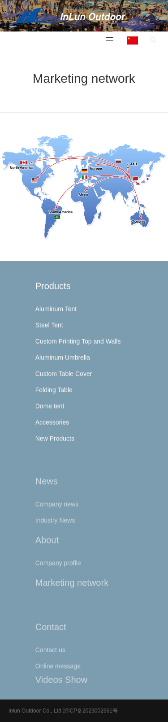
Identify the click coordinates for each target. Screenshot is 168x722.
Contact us (50, 658)
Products (53, 290)
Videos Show (61, 683)
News (46, 490)
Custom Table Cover (63, 377)
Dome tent (50, 410)
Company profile (58, 569)
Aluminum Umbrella (62, 361)
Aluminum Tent (56, 313)
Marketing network (71, 586)
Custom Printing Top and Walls (78, 345)
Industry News (55, 529)
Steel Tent (49, 329)
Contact (50, 636)
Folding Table (54, 394)
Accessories (52, 426)
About (47, 546)
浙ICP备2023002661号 (89, 711)
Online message (58, 674)
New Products (54, 442)
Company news (57, 512)
